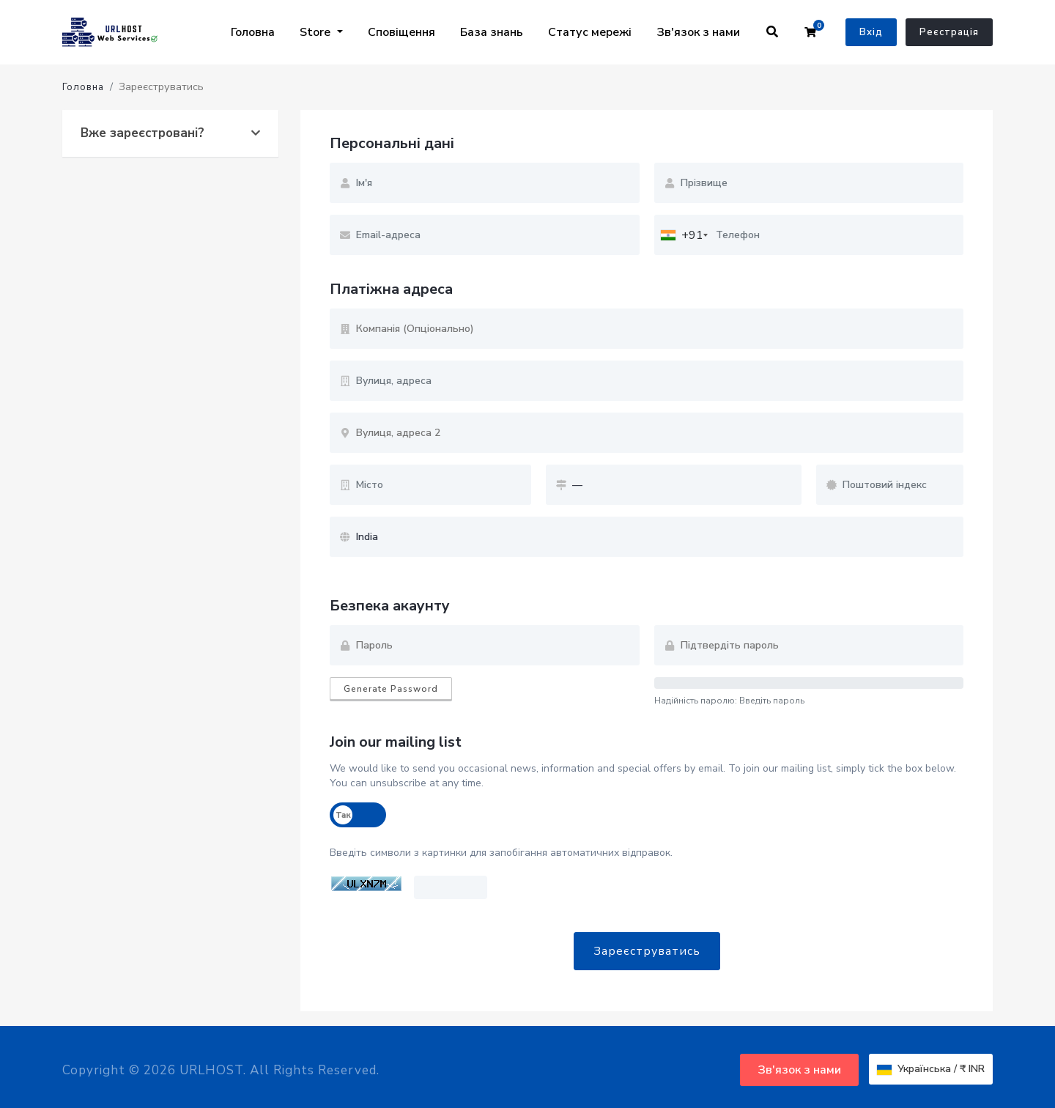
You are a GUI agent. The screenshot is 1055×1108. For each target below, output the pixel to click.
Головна (253, 32)
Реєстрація (949, 32)
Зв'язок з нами (698, 32)
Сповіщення (401, 32)
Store (316, 32)
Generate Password (391, 689)
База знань (491, 32)
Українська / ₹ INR (931, 1069)
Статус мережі (590, 32)
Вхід (871, 32)
